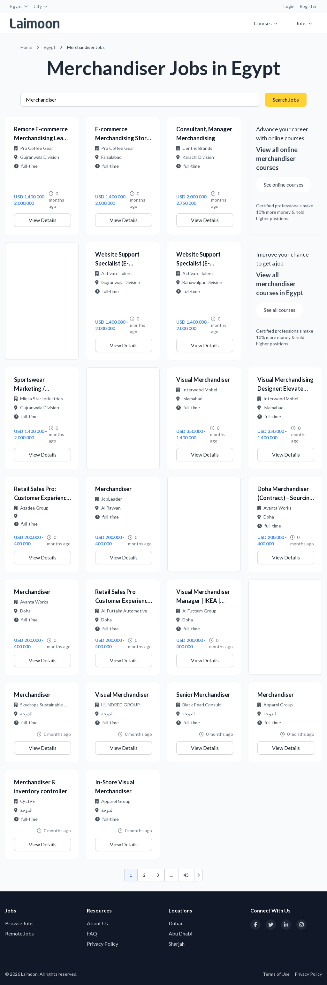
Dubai (175, 923)
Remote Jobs (19, 933)
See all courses (279, 310)
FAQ (92, 933)
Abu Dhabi (180, 933)
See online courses (283, 184)
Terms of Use (276, 974)
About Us (97, 923)
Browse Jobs (19, 923)
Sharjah (177, 944)
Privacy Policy (102, 944)
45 (186, 875)
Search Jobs (286, 99)
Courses (266, 23)
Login (289, 6)
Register (308, 6)
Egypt (19, 6)
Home (26, 47)
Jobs (304, 23)
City (41, 6)
